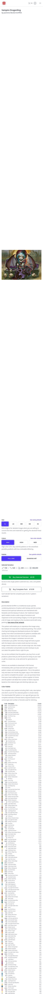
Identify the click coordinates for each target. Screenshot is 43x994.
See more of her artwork (16, 622)
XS (38, 524)
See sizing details (35, 520)
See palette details (35, 554)
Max (7, 542)
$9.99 (21, 577)
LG (13, 524)
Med (35, 542)
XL (5, 524)
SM (30, 524)
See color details (36, 538)
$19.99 (21, 589)
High (21, 542)
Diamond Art (32, 558)
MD (21, 524)
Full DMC (11, 558)
